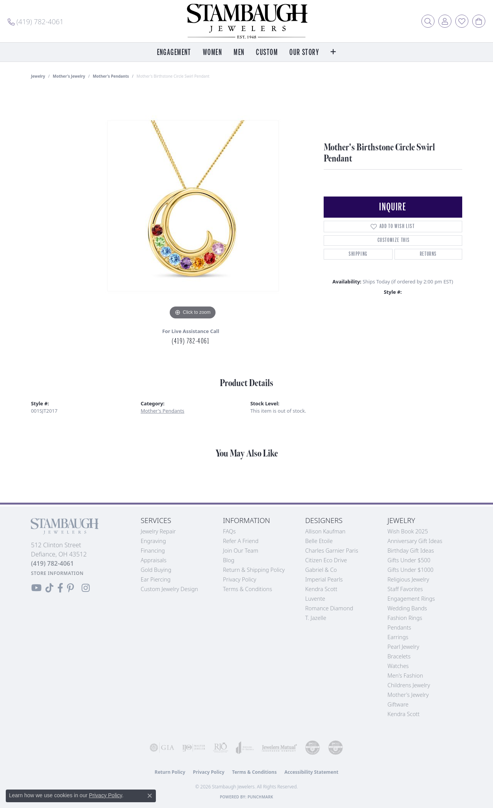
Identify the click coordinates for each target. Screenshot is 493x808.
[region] (192, 206)
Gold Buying (156, 569)
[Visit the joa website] (245, 747)
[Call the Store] (52, 563)
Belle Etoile (319, 541)
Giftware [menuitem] (398, 704)
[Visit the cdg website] (312, 747)
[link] (36, 21)
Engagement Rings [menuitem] (411, 598)
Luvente (315, 598)
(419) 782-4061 (190, 341)
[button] (428, 21)
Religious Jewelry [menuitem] (408, 579)
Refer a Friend (240, 541)
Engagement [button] (174, 52)
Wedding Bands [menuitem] (407, 608)
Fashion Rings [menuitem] (405, 617)
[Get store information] (57, 573)
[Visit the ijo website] (193, 747)
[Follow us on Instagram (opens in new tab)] (86, 588)
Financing (153, 550)
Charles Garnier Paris (331, 550)
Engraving (153, 541)
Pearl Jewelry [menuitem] (403, 646)
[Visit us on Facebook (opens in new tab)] (60, 588)
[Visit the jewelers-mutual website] (279, 747)
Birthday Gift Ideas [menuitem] (411, 550)
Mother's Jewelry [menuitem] (408, 694)
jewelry (38, 76)
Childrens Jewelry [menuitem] (409, 685)
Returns (428, 254)
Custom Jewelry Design (169, 589)
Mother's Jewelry (69, 76)
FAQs (229, 531)
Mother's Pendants (111, 76)
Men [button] (239, 52)
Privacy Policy (239, 579)
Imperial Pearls (324, 579)
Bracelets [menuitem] (399, 656)
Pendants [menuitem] (399, 627)
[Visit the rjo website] (220, 747)
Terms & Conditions (247, 589)
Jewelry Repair (158, 531)
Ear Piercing (156, 579)
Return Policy (170, 772)
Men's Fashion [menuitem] (405, 675)
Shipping (358, 254)
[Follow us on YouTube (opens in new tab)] (36, 588)
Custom (267, 52)
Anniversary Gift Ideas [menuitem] (415, 541)
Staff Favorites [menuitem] (405, 589)
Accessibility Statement (311, 772)
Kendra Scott (321, 589)
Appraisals (154, 560)
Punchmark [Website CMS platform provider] (260, 797)
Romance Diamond (329, 608)
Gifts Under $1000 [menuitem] (411, 569)
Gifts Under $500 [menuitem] (409, 560)
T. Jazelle (315, 617)
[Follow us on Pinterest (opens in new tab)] (70, 588)
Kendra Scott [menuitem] (403, 714)
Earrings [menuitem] (398, 637)
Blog (228, 560)
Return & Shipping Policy (254, 569)
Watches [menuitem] (398, 666)
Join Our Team (240, 550)
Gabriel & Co (321, 569)
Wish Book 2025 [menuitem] (408, 531)
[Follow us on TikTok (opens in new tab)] (49, 588)
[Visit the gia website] (162, 747)
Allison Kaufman (325, 531)
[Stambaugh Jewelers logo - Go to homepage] (246, 21)
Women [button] (212, 52)
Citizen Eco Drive (326, 560)
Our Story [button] (304, 52)
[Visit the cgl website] (335, 747)
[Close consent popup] (149, 795)
